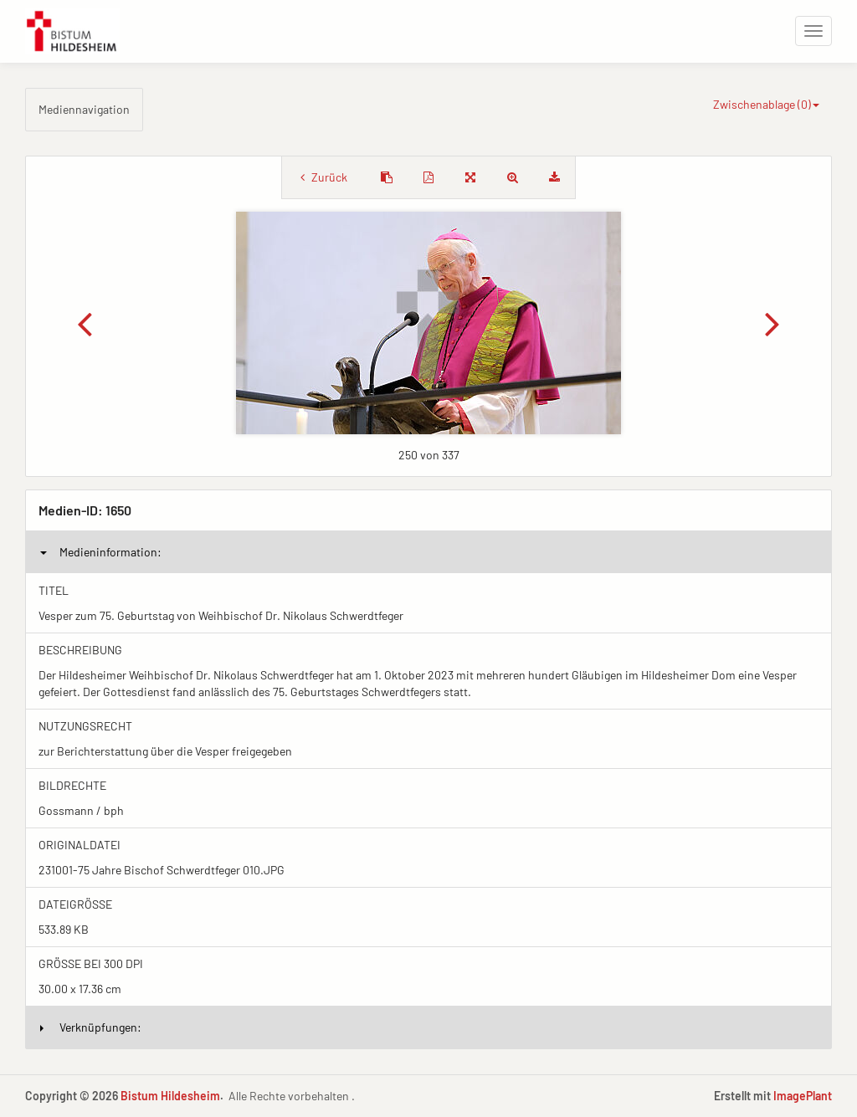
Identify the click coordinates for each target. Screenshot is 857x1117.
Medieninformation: (101, 552)
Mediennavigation (84, 109)
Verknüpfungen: (90, 1027)
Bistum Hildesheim (170, 1096)
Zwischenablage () (766, 104)
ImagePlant (802, 1096)
